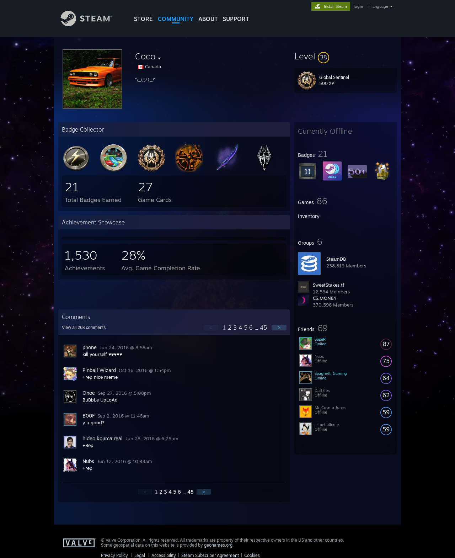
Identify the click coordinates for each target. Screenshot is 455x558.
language (379, 6)
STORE (143, 18)
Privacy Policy (114, 555)
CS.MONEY (325, 298)
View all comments (84, 327)
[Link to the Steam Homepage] (91, 24)
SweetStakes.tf (328, 285)
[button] (345, 56)
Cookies (252, 555)
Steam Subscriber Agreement (210, 555)
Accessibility (163, 555)
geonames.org (218, 545)
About (208, 18)
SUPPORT (236, 18)
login (358, 6)
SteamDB (336, 259)
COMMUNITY (175, 18)
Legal (139, 555)
